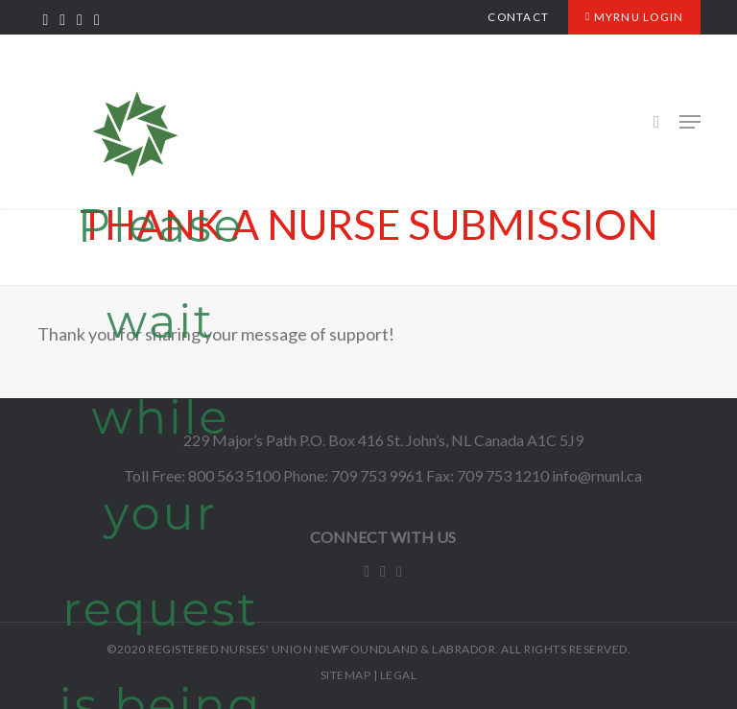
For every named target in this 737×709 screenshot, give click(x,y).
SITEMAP (346, 675)
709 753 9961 (377, 475)
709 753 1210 (503, 475)
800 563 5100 (234, 475)
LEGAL (398, 675)
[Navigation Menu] (690, 121)
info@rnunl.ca (597, 475)
